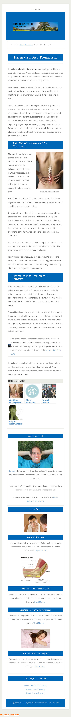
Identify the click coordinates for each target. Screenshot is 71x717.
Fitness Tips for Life (35, 27)
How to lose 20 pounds (35, 689)
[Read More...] (41, 550)
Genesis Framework (40, 703)
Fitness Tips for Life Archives (35, 685)
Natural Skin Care (35, 537)
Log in (57, 703)
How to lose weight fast (35, 693)
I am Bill (12, 471)
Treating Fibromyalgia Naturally (35, 610)
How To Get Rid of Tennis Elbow (36, 588)
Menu (37, 9)
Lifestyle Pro (28, 703)
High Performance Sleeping (35, 653)
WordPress (51, 703)
